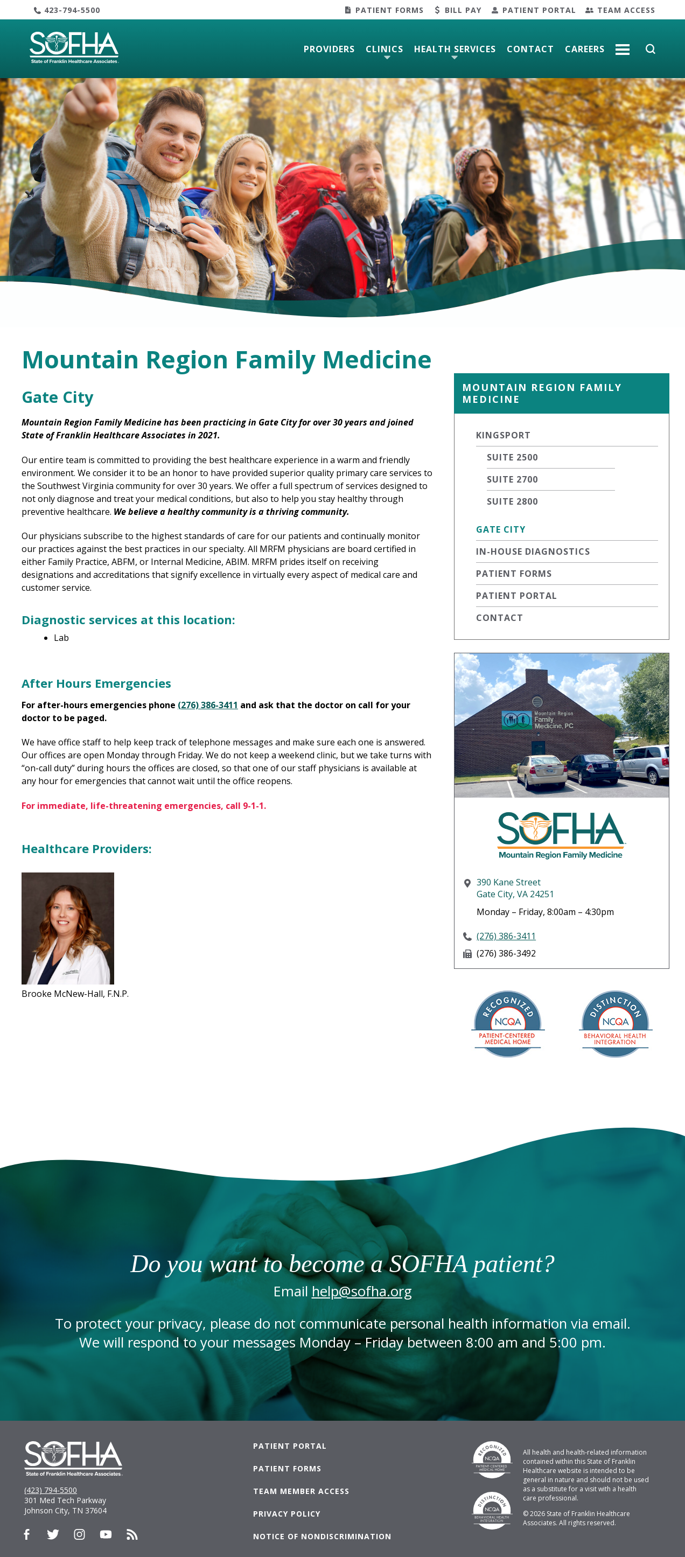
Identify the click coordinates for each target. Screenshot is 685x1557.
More (623, 45)
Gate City (501, 529)
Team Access (626, 10)
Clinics (384, 49)
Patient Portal (539, 10)
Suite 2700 (512, 479)
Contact (530, 49)
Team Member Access (301, 1491)
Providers (329, 49)
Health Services (455, 49)
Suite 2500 (512, 457)
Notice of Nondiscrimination (322, 1536)
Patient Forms (389, 10)
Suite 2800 (512, 501)
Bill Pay (463, 10)
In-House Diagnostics (533, 551)
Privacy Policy (286, 1514)
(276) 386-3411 (506, 936)
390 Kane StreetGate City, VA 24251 (515, 888)
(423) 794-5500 (50, 1490)
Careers (585, 49)
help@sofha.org (362, 1291)
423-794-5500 (72, 10)
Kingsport (503, 435)
